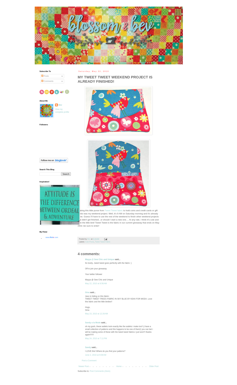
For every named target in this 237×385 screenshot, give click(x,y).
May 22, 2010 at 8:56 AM (96, 283)
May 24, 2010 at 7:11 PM (96, 338)
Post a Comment (89, 360)
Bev (60, 105)
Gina (87, 292)
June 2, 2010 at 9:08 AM (95, 355)
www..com (52, 237)
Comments (47, 81)
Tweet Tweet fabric (114, 210)
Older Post (153, 366)
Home (119, 366)
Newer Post (84, 366)
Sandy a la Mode (93, 322)
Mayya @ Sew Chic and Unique (99, 259)
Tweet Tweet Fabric (102, 242)
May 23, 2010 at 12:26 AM (96, 314)
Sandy (88, 347)
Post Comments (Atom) (100, 371)
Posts (45, 76)
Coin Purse (89, 242)
